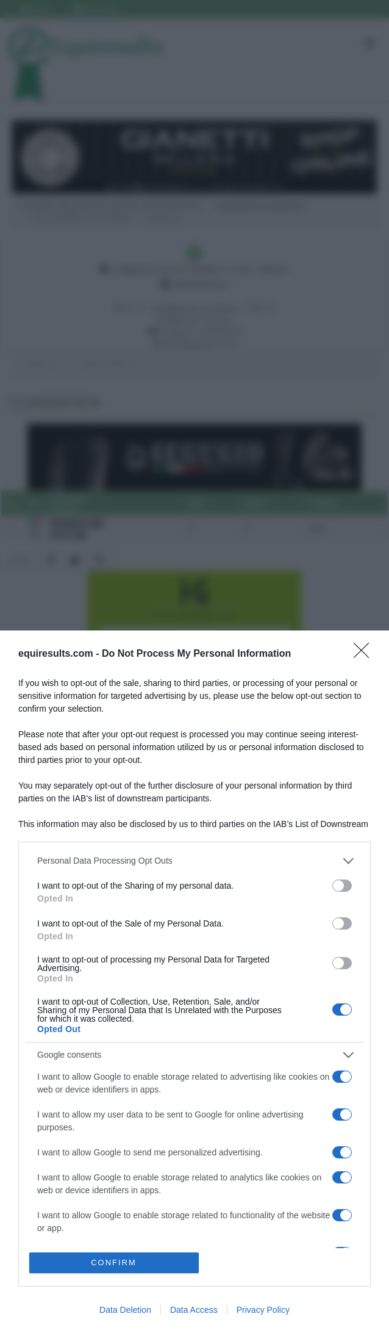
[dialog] (194, 981)
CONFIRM (114, 1262)
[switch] (342, 886)
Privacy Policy (263, 1310)
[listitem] (194, 860)
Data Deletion (125, 1310)
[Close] (365, 654)
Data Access (194, 1310)
